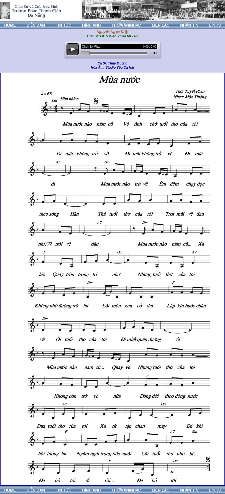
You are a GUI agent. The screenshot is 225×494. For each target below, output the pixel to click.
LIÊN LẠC (160, 25)
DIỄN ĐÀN (36, 25)
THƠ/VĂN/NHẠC (126, 25)
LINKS (215, 25)
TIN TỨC (63, 25)
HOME (10, 25)
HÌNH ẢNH (91, 25)
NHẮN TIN (189, 25)
